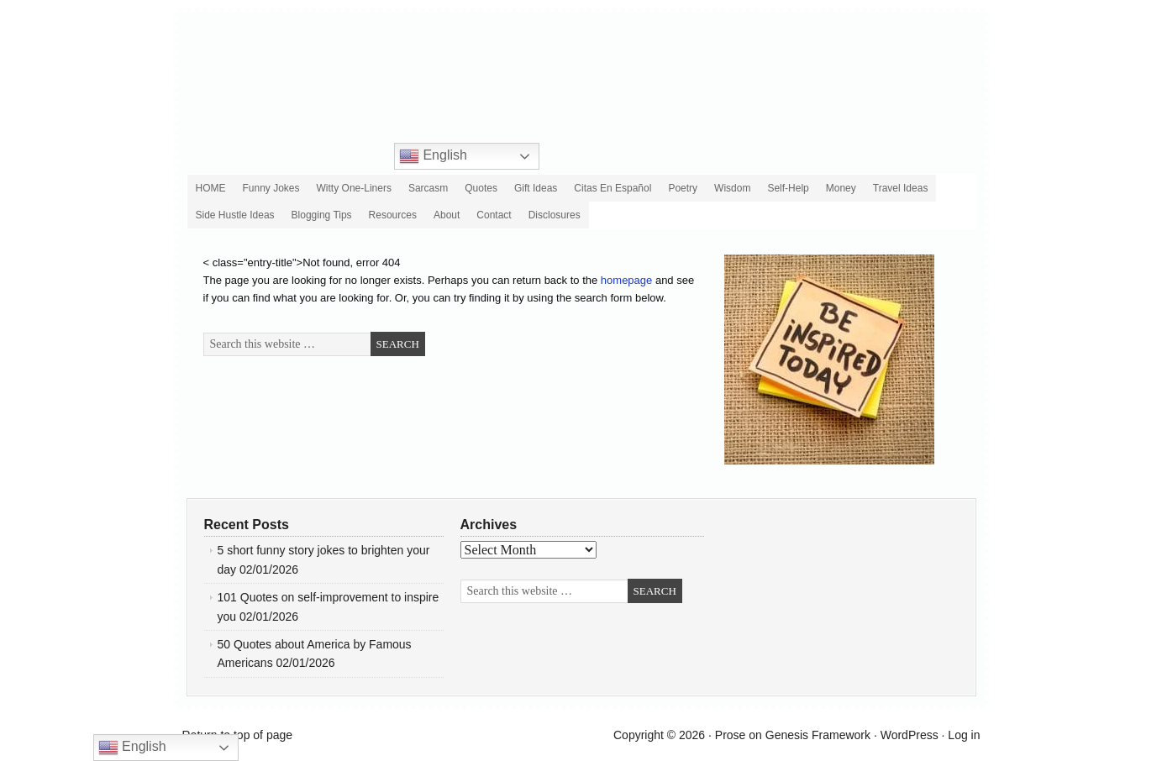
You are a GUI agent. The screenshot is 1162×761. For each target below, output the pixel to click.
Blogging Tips (322, 215)
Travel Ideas (900, 188)
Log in (964, 735)
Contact (493, 215)
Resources (393, 215)
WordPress (910, 735)
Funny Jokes (271, 188)
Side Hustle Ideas (235, 215)
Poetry (682, 188)
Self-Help (787, 188)
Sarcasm (428, 188)
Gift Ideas (535, 188)
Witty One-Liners (354, 188)
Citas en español (612, 188)
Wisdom (732, 188)
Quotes (481, 188)
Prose (730, 735)
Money (841, 188)
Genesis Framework (817, 735)
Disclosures (552, 216)
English (433, 156)
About (447, 215)
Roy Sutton (621, 63)
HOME (211, 188)
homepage (626, 280)
